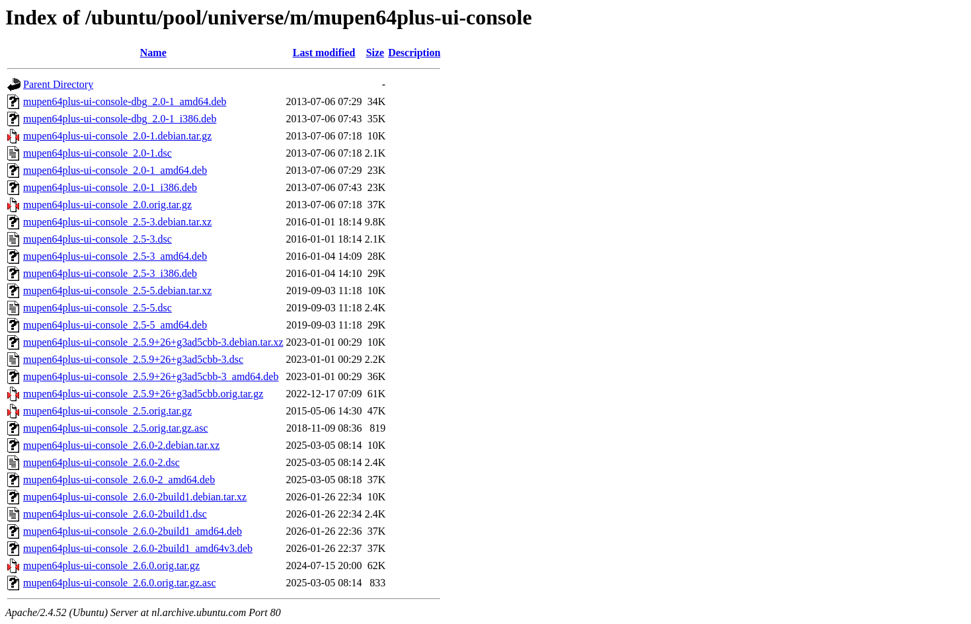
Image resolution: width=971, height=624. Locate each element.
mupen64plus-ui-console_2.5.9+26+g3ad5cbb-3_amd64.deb (150, 376)
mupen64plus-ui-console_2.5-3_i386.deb (110, 273)
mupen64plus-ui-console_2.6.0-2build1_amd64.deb (132, 531)
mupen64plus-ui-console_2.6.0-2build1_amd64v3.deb (137, 548)
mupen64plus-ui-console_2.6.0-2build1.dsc (115, 514)
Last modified (324, 52)
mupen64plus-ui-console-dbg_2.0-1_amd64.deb (125, 101)
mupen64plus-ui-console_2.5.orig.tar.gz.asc (115, 428)
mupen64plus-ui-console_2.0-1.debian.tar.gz (117, 135)
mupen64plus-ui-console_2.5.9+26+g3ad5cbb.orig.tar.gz (143, 393)
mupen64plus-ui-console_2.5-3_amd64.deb (115, 256)
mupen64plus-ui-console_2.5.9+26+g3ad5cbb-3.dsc (133, 359)
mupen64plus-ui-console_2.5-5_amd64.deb (115, 325)
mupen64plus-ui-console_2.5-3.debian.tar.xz (117, 221)
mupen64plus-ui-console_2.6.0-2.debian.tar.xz (121, 445)
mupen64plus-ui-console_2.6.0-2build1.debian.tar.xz (135, 496)
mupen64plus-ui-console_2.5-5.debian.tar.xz (117, 290)
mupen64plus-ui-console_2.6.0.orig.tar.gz (111, 565)
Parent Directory (58, 84)
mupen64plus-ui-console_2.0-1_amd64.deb (115, 170)
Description (414, 52)
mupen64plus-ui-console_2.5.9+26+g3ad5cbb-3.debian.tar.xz (153, 342)
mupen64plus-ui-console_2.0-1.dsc (97, 153)
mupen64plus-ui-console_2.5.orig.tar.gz (107, 410)
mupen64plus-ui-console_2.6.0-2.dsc (101, 462)
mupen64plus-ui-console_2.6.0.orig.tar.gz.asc (119, 582)
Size (375, 52)
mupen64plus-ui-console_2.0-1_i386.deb (110, 187)
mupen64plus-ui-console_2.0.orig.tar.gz (107, 204)
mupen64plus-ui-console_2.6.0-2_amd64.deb (119, 479)
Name (153, 52)
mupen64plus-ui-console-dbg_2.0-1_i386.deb (119, 118)
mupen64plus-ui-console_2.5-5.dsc (97, 307)
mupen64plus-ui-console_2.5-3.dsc (97, 239)
